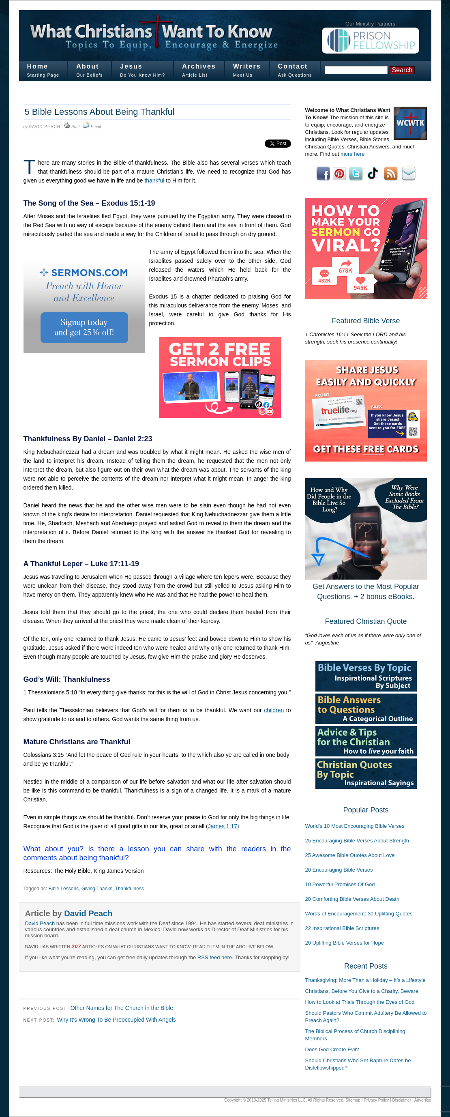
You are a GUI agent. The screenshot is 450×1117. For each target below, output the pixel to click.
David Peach (44, 127)
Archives (199, 66)
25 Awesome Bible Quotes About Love (350, 855)
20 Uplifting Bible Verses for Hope (344, 943)
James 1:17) (223, 826)
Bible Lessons (63, 888)
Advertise (422, 1100)
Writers (247, 66)
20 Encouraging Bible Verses (339, 870)
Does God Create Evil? (332, 1049)
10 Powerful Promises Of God (340, 884)
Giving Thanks (96, 888)
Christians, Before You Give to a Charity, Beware (361, 991)
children (274, 710)
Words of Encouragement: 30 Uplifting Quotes (359, 914)
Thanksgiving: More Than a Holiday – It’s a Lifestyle (365, 980)
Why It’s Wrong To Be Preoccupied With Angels (116, 1019)
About (87, 66)
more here (352, 154)
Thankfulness (129, 888)
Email (96, 127)
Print (75, 127)
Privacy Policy (376, 1100)
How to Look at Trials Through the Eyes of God (360, 1002)
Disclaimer (401, 1100)
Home (37, 66)
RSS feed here (214, 957)
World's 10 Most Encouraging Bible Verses (355, 826)
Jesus (131, 66)
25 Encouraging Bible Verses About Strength (357, 841)
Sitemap (352, 1100)
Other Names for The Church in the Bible (122, 1008)
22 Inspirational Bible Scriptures (342, 928)
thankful (154, 180)
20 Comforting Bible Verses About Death (352, 899)
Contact (293, 66)
